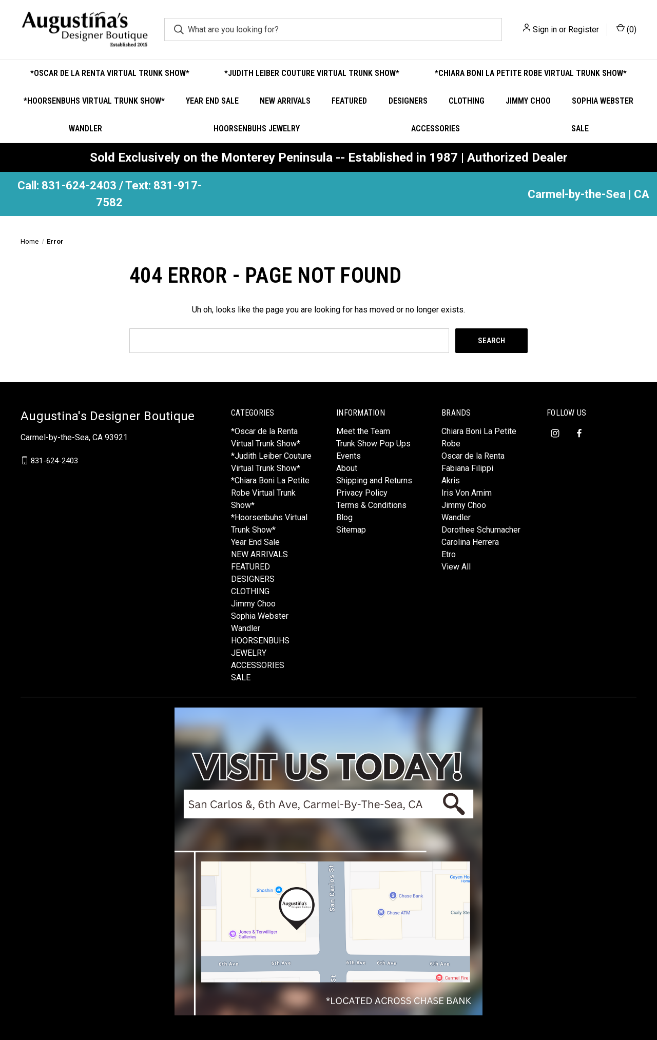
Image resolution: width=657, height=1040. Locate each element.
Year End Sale (212, 101)
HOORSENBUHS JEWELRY (257, 128)
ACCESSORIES (435, 128)
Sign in (545, 29)
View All (456, 567)
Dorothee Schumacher (480, 530)
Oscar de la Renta (473, 456)
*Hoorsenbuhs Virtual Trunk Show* (94, 101)
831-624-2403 (54, 460)
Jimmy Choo (528, 101)
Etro (448, 554)
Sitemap (351, 530)
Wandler (85, 128)
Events (348, 456)
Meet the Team (363, 431)
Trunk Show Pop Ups (373, 443)
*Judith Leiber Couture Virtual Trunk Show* (311, 73)
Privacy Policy (362, 493)
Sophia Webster (602, 101)
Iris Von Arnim (466, 493)
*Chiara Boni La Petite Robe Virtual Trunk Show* (531, 73)
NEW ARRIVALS (285, 101)
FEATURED (349, 101)
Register (583, 29)
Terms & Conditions (371, 505)
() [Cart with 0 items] (626, 29)
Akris (450, 480)
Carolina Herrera (470, 542)
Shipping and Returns (374, 480)
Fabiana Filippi (467, 468)
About (346, 468)
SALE (580, 128)
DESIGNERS (408, 101)
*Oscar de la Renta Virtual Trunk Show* (109, 73)
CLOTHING (467, 101)
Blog (344, 517)
